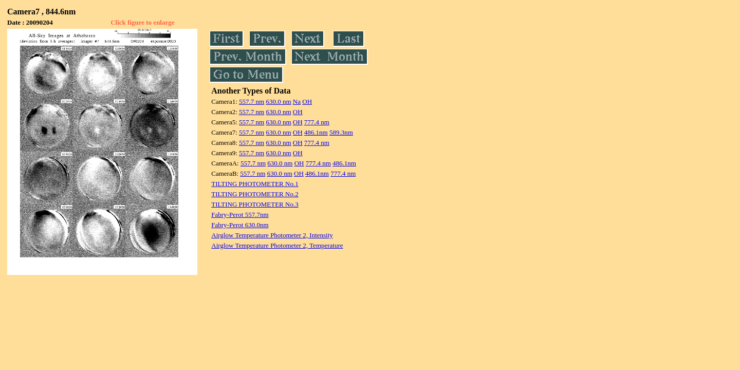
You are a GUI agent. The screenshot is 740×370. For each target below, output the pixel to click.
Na (297, 101)
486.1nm (316, 132)
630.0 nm (278, 101)
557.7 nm (251, 101)
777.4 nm (316, 122)
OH (307, 101)
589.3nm (341, 132)
